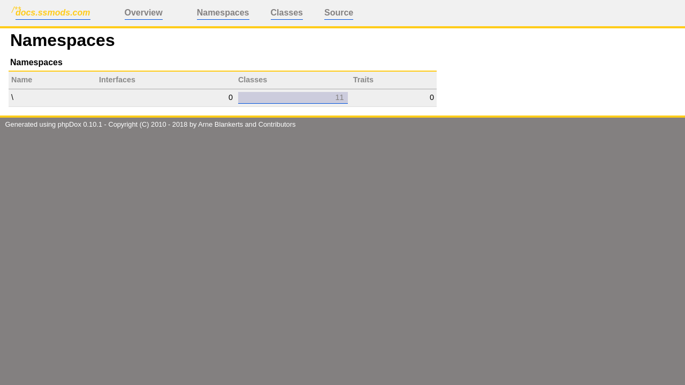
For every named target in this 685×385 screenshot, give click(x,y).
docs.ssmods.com (53, 12)
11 (339, 97)
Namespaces (223, 12)
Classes (287, 12)
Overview (144, 12)
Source (338, 12)
